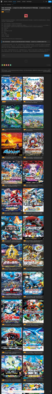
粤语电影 (14, 1)
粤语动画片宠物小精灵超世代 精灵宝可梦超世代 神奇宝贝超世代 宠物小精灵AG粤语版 (42, 355)
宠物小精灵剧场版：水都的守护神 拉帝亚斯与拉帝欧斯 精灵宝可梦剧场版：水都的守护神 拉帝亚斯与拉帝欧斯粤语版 (26, 271)
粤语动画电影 (4, 106)
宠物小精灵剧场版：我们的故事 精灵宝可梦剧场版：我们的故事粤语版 (9, 130)
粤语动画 (10, 1)
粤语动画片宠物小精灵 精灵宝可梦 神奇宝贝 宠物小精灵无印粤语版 (9, 384)
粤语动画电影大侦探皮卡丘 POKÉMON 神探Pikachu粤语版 (26, 384)
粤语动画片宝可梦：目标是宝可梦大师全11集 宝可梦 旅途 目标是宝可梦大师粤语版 (26, 102)
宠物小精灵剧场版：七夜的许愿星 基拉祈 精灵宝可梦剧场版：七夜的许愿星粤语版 (9, 271)
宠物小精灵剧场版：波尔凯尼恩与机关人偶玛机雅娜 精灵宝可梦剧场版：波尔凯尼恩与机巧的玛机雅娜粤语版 (43, 130)
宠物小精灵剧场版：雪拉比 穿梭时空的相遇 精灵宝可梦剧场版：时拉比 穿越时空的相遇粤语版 (42, 271)
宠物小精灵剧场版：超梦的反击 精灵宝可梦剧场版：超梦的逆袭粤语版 (43, 299)
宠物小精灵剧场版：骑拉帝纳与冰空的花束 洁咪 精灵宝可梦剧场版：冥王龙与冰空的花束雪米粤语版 (26, 215)
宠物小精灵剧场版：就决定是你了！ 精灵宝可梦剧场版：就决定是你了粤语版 (26, 130)
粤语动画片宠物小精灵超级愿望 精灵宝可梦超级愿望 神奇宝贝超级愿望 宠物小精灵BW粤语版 (9, 355)
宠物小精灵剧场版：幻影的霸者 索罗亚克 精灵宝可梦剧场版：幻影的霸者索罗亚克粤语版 (43, 187)
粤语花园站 (29, 1)
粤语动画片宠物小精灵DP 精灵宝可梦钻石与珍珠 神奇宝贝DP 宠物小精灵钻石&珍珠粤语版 (26, 355)
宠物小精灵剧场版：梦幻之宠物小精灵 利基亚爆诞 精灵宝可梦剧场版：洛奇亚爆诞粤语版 (26, 299)
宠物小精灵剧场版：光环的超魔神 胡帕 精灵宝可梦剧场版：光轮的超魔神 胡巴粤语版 (9, 158)
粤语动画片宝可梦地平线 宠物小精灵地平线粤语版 (9, 102)
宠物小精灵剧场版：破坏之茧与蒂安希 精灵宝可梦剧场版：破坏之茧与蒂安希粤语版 (26, 158)
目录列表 (18, 1)
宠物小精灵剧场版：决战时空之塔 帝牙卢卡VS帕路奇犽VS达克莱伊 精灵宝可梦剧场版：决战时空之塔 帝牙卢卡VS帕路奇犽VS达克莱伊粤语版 (43, 215)
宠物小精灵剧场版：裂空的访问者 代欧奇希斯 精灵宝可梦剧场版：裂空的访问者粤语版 (43, 243)
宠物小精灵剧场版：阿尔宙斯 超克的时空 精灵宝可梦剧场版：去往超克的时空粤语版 (9, 215)
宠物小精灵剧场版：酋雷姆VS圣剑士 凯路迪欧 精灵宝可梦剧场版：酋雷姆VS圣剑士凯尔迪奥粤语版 (9, 187)
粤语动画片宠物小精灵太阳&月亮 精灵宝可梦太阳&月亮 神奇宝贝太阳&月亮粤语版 (9, 327)
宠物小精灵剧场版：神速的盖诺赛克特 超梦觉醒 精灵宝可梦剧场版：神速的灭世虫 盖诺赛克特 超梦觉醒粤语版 (43, 158)
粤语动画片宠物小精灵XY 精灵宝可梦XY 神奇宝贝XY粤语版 (43, 327)
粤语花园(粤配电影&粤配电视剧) (18, 391)
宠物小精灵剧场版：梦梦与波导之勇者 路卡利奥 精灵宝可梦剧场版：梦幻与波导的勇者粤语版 (26, 243)
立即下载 (46, 55)
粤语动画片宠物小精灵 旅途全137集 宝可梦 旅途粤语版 (42, 102)
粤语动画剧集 (4, 303)
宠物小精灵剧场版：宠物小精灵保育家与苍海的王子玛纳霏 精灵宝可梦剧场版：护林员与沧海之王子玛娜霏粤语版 (9, 243)
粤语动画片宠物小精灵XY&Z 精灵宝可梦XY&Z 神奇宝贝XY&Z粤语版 (25, 327)
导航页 (24, 1)
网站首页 (5, 1)
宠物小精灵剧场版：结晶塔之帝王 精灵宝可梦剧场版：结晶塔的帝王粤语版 (9, 299)
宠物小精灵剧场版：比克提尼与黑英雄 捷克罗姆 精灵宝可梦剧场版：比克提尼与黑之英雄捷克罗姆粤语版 (26, 187)
